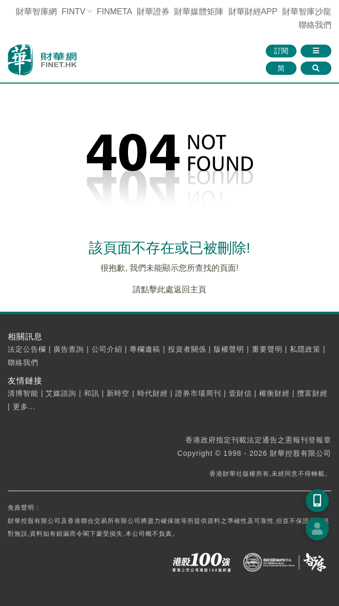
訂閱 (281, 51)
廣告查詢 (68, 349)
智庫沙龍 (306, 11)
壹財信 (240, 393)
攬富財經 (312, 393)
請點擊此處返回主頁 (169, 289)
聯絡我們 (315, 25)
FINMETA (114, 11)
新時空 (118, 393)
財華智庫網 (36, 11)
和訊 (91, 393)
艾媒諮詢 (61, 393)
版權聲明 (229, 349)
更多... (24, 406)
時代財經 (152, 393)
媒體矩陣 (198, 11)
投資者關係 (187, 349)
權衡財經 (274, 393)
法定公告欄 (27, 349)
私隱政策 (305, 349)
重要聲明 (267, 349)
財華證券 (153, 11)
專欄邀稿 (145, 349)
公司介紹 (107, 349)
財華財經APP (253, 11)
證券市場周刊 (198, 393)
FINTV (73, 11)
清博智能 (23, 393)
